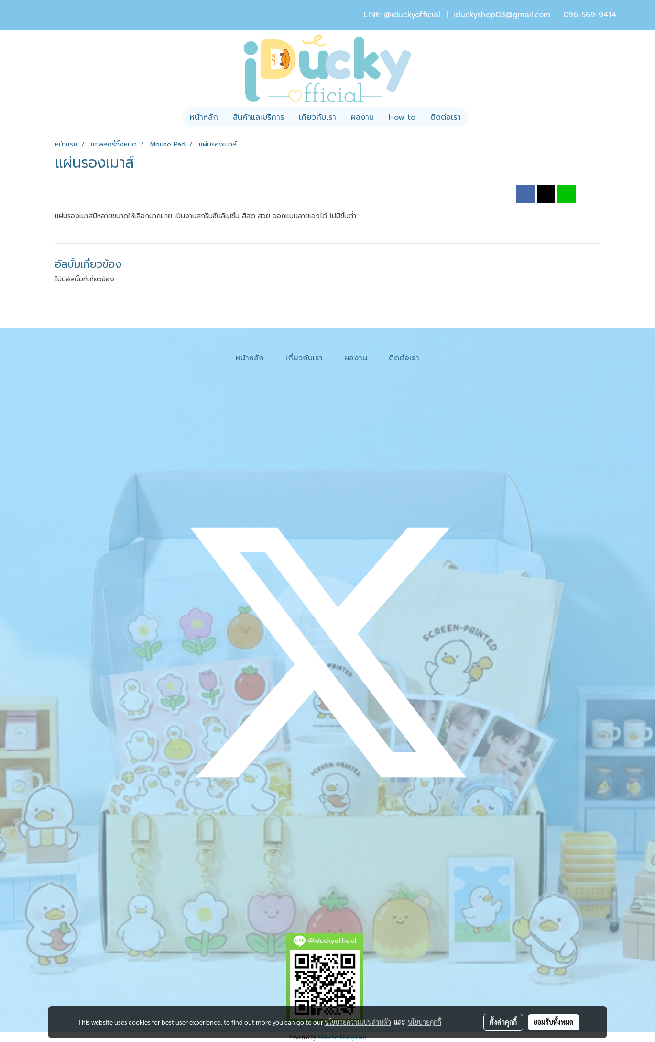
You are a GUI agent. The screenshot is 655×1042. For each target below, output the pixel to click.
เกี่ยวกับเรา (317, 117)
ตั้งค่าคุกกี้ (503, 1022)
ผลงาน (362, 117)
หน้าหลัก (204, 117)
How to (402, 117)
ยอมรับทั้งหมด (554, 1022)
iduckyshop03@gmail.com (501, 15)
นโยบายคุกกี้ (424, 1022)
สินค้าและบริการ (258, 117)
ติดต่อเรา (445, 117)
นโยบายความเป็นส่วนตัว (358, 1022)
